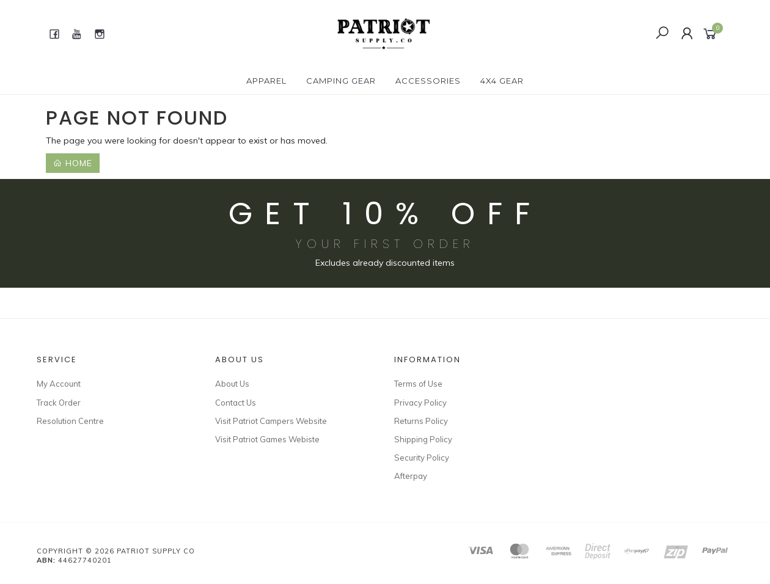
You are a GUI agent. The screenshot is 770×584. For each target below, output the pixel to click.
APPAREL (266, 81)
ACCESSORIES (428, 81)
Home (72, 163)
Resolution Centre (70, 421)
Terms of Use (418, 384)
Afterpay (410, 476)
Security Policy (421, 457)
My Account (59, 384)
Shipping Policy (423, 439)
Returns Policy (421, 421)
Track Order (59, 402)
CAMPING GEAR (341, 81)
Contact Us (235, 402)
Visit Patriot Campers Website (271, 421)
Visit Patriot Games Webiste (267, 439)
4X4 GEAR (502, 81)
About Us (232, 384)
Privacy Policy (420, 402)
